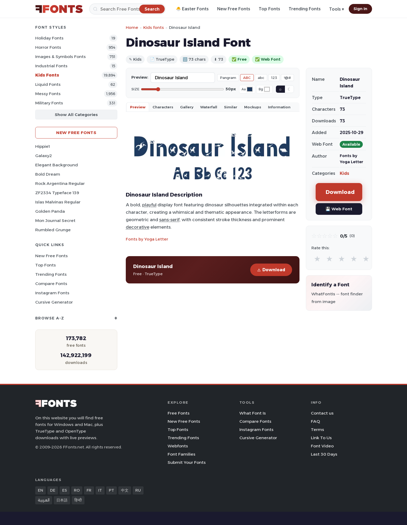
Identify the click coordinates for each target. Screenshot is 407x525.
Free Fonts (179, 413)
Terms (317, 429)
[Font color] (250, 89)
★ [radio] (317, 258)
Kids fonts (153, 27)
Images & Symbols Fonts (60, 56)
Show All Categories (76, 114)
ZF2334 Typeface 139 (57, 192)
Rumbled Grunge (53, 229)
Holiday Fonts (49, 38)
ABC (247, 77)
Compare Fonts (51, 283)
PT (111, 490)
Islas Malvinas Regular (57, 201)
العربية (44, 500)
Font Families (181, 454)
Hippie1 (42, 146)
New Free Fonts (233, 8)
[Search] (127, 9)
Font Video (322, 445)
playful (149, 204)
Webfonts (178, 445)
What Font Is (252, 413)
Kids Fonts (47, 75)
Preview (137, 107)
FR (89, 490)
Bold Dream (47, 174)
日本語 (62, 500)
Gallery (186, 107)
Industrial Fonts (51, 65)
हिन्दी (78, 500)
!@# (287, 77)
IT (100, 490)
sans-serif (169, 219)
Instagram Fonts (52, 292)
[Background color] (267, 89)
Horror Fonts (48, 47)
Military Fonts (49, 102)
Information (279, 107)
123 (274, 77)
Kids (344, 173)
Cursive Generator (54, 302)
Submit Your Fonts (187, 462)
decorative (137, 227)
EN (40, 490)
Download (271, 269)
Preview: (139, 77)
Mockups (252, 107)
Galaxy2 (43, 155)
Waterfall (208, 107)
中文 (124, 490)
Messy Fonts (48, 93)
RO (77, 490)
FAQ (315, 421)
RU (138, 490)
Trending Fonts (305, 8)
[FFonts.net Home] (59, 9)
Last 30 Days (324, 454)
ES (64, 490)
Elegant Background (56, 164)
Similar (230, 107)
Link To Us (321, 437)
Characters (163, 107)
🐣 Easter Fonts (192, 8)
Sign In (360, 8)
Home (132, 27)
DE (52, 490)
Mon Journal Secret (55, 220)
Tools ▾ (336, 9)
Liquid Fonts (48, 84)
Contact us (322, 413)
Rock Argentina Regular (60, 183)
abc (261, 77)
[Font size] (182, 89)
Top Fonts (269, 8)
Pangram (228, 77)
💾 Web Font (338, 208)
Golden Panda (50, 211)
